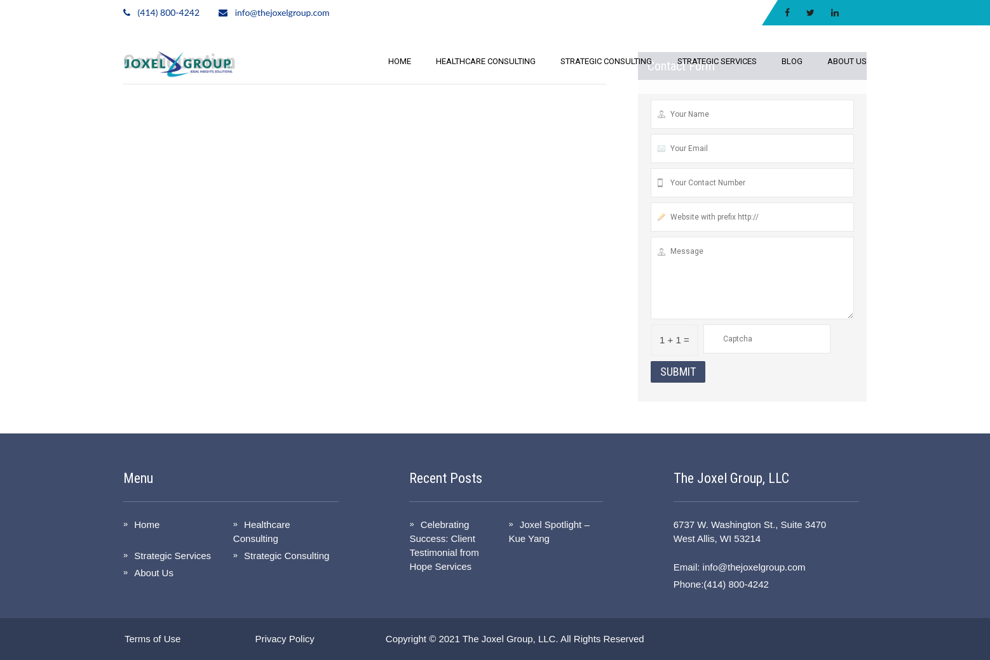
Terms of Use (152, 638)
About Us (847, 61)
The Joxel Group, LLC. (511, 638)
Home (399, 61)
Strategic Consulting (606, 61)
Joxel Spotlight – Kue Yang (548, 531)
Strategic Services (717, 61)
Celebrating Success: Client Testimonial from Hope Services (443, 545)
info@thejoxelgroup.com (282, 12)
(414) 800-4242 (169, 12)
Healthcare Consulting (486, 61)
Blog (792, 61)
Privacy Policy (284, 638)
